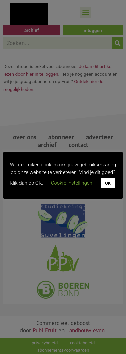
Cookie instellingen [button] (71, 183)
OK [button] (108, 183)
